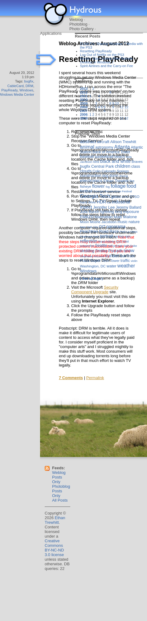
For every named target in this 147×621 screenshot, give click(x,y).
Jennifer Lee (104, 207)
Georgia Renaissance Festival (112, 191)
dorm (113, 175)
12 (126, 107)
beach (119, 156)
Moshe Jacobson (103, 222)
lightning (107, 212)
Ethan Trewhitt (116, 180)
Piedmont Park (89, 236)
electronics (91, 180)
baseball (87, 156)
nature (134, 221)
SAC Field (122, 241)
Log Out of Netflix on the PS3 (102, 55)
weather (126, 265)
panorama (115, 226)
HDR (101, 201)
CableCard (15, 86)
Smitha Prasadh (109, 251)
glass (115, 196)
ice (109, 202)
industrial (121, 201)
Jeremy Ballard (128, 207)
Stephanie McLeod (92, 256)
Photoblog (78, 24)
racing (119, 236)
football (86, 191)
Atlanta (122, 147)
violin (134, 260)
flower (98, 186)
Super (95, 260)
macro (87, 216)
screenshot (87, 245)
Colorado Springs (115, 171)
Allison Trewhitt (123, 142)
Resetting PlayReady (96, 51)
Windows (26, 90)
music (122, 222)
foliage (118, 186)
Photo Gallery (81, 28)
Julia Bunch (89, 212)
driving (123, 176)
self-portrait (115, 245)
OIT (102, 226)
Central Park (102, 166)
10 (117, 103)
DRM (29, 86)
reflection (88, 240)
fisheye (85, 186)
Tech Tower (111, 260)
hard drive (88, 202)
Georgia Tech (95, 196)
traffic (125, 260)
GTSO (134, 196)
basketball (104, 156)
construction (90, 175)
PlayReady (9, 90)
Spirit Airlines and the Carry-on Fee (106, 66)
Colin (96, 171)
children (122, 166)
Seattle (101, 245)
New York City (89, 227)
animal (87, 147)
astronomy (104, 147)
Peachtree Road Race (99, 231)
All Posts (60, 500)
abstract (88, 141)
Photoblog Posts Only (61, 491)
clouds (86, 171)
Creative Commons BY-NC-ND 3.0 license (54, 548)
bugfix (28, 81)
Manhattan (104, 217)
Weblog (76, 19)
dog (105, 176)
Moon (84, 222)
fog (108, 186)
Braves (137, 161)
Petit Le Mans (128, 231)
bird (96, 161)
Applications (51, 33)
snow (129, 250)
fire (131, 181)
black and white (115, 161)
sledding (87, 251)
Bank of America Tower (111, 152)
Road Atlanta (106, 241)
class (135, 166)
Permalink (95, 377)
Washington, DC (93, 266)
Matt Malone (125, 216)
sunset (112, 255)
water (111, 266)
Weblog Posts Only (59, 477)
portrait (106, 236)
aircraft (103, 141)
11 (122, 107)
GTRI (124, 196)
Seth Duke (130, 245)
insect (86, 207)
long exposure (127, 212)
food (131, 186)
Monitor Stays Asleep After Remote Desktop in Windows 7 (106, 60)
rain (128, 236)
